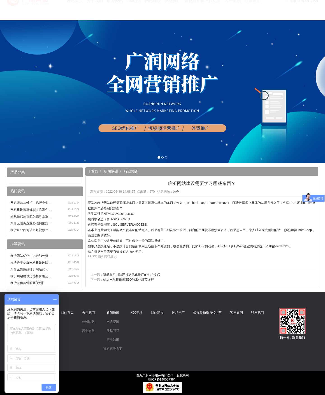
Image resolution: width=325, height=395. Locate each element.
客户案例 (233, 11)
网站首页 (75, 11)
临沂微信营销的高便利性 (27, 283)
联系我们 (252, 11)
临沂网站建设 (107, 256)
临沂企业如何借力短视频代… (30, 230)
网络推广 (173, 11)
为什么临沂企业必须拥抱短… (30, 223)
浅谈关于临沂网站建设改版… (30, 262)
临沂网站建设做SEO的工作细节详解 (128, 279)
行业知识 (131, 171)
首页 (94, 171)
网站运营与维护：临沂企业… (30, 203)
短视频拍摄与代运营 (202, 11)
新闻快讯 (115, 11)
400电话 (133, 11)
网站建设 (153, 11)
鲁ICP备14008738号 (162, 379)
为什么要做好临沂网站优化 (29, 269)
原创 (176, 191)
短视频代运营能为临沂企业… (30, 216)
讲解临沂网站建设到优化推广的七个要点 (131, 274)
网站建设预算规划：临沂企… (30, 209)
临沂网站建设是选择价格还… (30, 276)
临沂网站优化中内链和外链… (30, 256)
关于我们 (95, 11)
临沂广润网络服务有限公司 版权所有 (162, 375)
